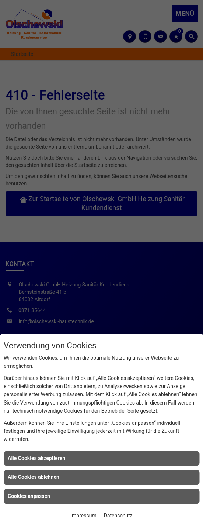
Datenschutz (118, 516)
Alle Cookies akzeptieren (36, 458)
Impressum (83, 516)
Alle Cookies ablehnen (33, 477)
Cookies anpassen (29, 496)
